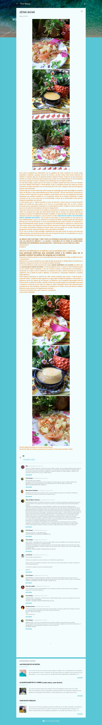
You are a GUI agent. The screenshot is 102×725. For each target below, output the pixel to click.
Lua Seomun (29, 555)
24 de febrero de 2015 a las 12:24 (40, 575)
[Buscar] (85, 4)
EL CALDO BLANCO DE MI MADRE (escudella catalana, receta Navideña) (40, 683)
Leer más (80, 678)
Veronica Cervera (30, 606)
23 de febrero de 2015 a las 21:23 (40, 478)
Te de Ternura (29, 478)
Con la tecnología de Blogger (51, 721)
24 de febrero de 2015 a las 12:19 (40, 554)
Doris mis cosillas (30, 586)
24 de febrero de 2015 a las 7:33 (40, 539)
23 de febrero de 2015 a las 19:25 (35, 466)
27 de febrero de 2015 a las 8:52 (40, 620)
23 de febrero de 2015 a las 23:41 (45, 490)
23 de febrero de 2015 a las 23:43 (47, 500)
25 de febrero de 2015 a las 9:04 (40, 595)
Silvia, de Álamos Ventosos (33, 500)
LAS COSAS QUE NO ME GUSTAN (29, 664)
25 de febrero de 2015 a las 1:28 (42, 586)
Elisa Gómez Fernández (32, 490)
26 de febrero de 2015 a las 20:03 (42, 606)
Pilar (27, 466)
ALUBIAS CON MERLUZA (27, 701)
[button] (82, 11)
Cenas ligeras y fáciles (29, 459)
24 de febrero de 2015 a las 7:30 (40, 530)
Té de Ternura (25, 3)
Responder (29, 475)
